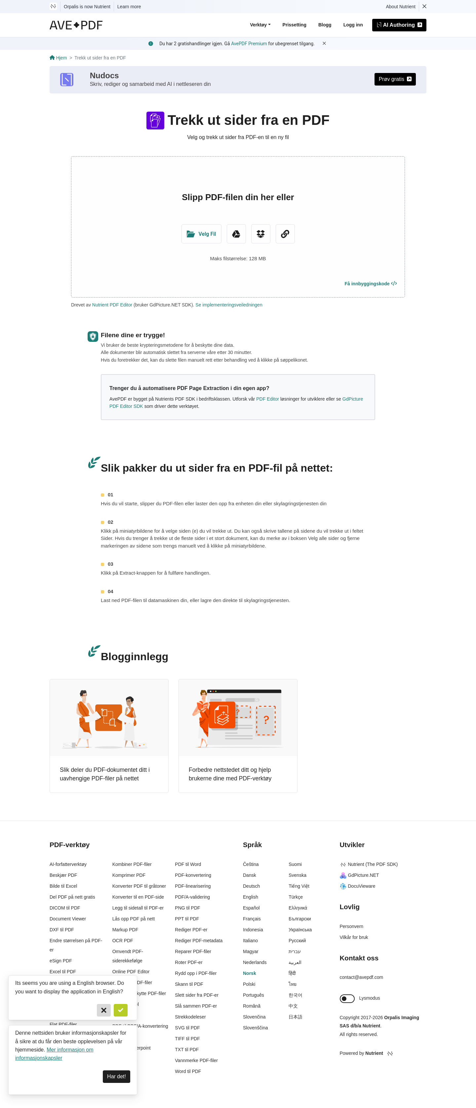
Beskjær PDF (63, 875)
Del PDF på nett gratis (72, 897)
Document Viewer (68, 918)
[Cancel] (104, 1010)
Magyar (250, 951)
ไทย (293, 984)
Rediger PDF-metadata (198, 940)
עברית (295, 951)
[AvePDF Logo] (76, 25)
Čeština (250, 864)
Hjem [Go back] (58, 57)
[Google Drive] (236, 233)
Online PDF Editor (131, 971)
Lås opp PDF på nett (133, 918)
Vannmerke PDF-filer (196, 1060)
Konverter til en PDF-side (138, 897)
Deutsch (251, 886)
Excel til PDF (63, 971)
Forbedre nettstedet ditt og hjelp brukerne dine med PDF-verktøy (230, 774)
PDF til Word (188, 864)
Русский (297, 940)
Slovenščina (255, 1027)
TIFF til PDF (187, 1038)
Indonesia (253, 929)
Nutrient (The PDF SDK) (369, 864)
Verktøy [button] (258, 24)
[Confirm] (121, 1010)
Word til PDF (188, 1071)
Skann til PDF (189, 984)
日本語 (295, 1016)
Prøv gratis (395, 79)
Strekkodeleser (190, 1016)
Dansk (249, 875)
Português (253, 995)
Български (300, 918)
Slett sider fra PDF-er (196, 995)
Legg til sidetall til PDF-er (138, 908)
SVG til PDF (187, 1027)
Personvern (352, 926)
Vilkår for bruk (354, 937)
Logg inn (353, 24)
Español (251, 908)
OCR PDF (122, 940)
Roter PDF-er (188, 962)
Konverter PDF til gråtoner (139, 886)
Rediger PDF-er (191, 929)
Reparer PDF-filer (193, 951)
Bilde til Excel (63, 886)
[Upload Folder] (201, 233)
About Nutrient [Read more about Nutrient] (401, 6)
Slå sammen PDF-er (196, 1006)
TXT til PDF (187, 1049)
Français (252, 918)
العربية (295, 962)
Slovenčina (254, 1016)
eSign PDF (61, 960)
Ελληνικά (298, 908)
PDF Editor (267, 399)
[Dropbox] (260, 233)
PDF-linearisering (193, 886)
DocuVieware (358, 886)
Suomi (295, 864)
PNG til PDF (187, 908)
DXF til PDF (62, 929)
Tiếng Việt (299, 886)
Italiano (250, 940)
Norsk (249, 973)
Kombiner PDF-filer (132, 864)
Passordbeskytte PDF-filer (139, 993)
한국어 (295, 995)
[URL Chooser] (285, 233)
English (250, 897)
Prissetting (294, 24)
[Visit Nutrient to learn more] (53, 7)
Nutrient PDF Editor (112, 304)
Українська (300, 929)
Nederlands (255, 962)
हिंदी (292, 973)
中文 (293, 1006)
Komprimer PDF (128, 875)
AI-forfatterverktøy (68, 864)
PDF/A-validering (192, 897)
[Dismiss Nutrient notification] (424, 7)
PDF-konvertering (193, 875)
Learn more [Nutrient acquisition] (129, 6)
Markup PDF (125, 929)
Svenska (297, 875)
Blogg (325, 24)
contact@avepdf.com (361, 977)
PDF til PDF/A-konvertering (140, 1026)
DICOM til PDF (65, 908)
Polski (249, 984)
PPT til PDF (187, 918)
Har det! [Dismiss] (116, 1076)
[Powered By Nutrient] (383, 1053)
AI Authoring (399, 25)
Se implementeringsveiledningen (228, 304)
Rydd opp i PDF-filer (196, 973)
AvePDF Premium (249, 43)
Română (251, 1006)
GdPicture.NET (359, 875)
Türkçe (296, 897)
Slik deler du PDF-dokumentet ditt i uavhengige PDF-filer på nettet (105, 774)
